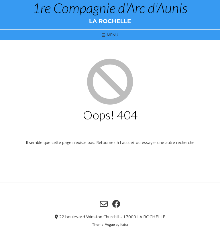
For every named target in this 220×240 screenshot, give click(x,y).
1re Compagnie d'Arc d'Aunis (110, 8)
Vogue (110, 224)
